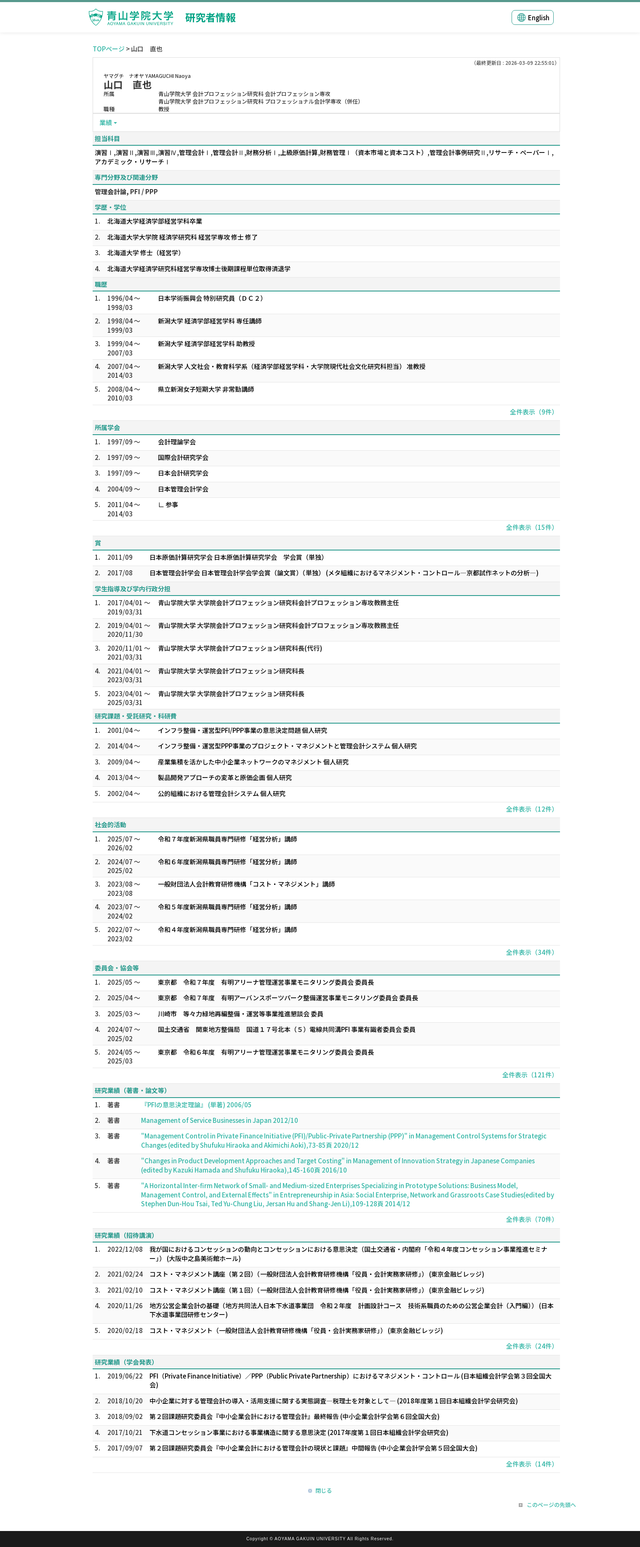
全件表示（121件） (530, 1074)
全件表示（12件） (532, 808)
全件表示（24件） (532, 1345)
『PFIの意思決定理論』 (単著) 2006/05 (196, 1104)
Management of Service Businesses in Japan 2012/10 (219, 1120)
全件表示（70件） (532, 1219)
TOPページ (109, 48)
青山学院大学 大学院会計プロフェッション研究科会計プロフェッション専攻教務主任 (278, 602)
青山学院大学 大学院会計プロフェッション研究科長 (231, 670)
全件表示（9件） (534, 411)
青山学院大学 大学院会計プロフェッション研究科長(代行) (240, 648)
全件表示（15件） (532, 527)
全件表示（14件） (532, 1463)
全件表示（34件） (532, 952)
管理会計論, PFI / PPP (126, 191)
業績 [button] (105, 122)
